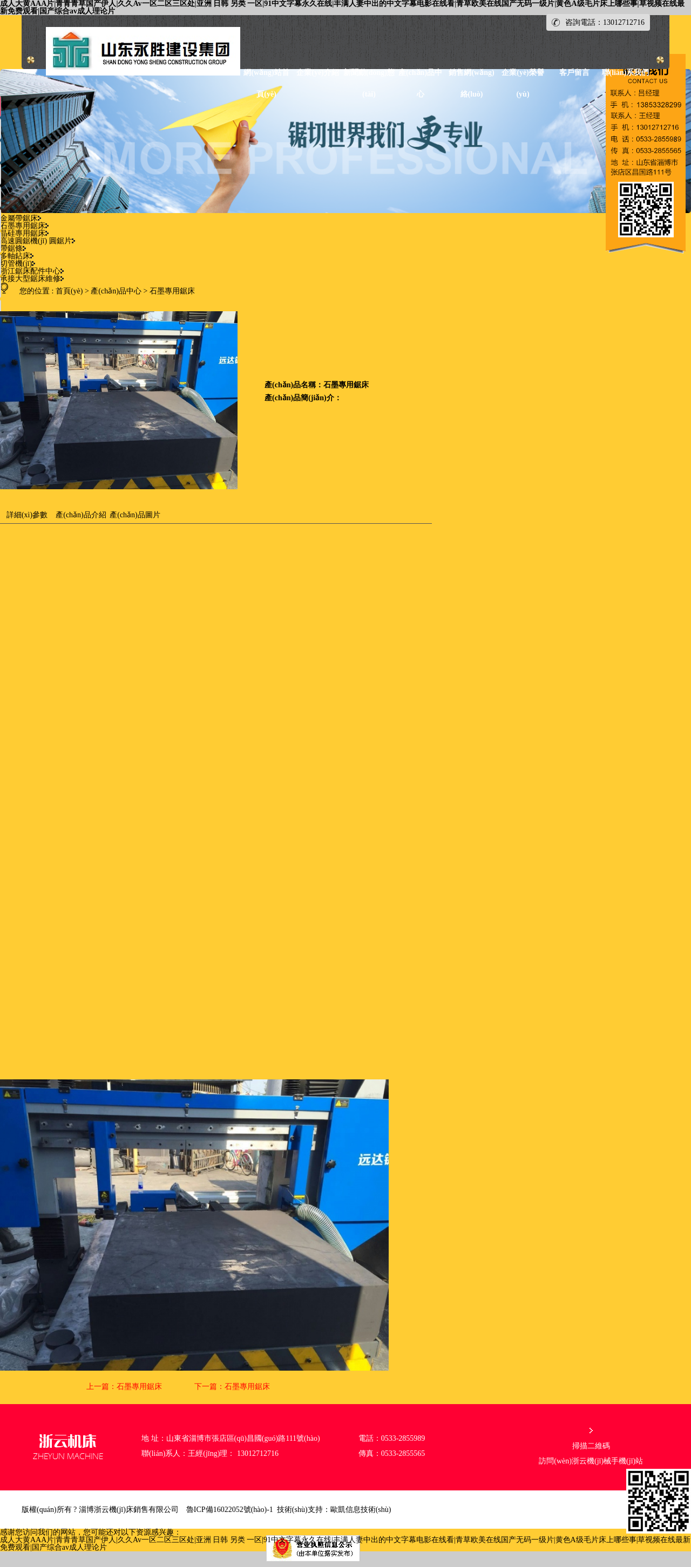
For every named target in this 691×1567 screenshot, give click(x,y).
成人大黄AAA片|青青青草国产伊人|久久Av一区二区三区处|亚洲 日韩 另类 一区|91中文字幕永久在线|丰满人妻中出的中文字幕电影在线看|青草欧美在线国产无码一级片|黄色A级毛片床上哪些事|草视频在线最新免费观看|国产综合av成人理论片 (345, 1543)
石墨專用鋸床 (172, 291)
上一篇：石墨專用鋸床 (124, 1387)
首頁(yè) (69, 291)
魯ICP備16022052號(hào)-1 (229, 1510)
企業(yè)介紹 (317, 73)
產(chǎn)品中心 (116, 291)
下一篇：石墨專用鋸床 (232, 1387)
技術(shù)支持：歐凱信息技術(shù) (334, 1510)
